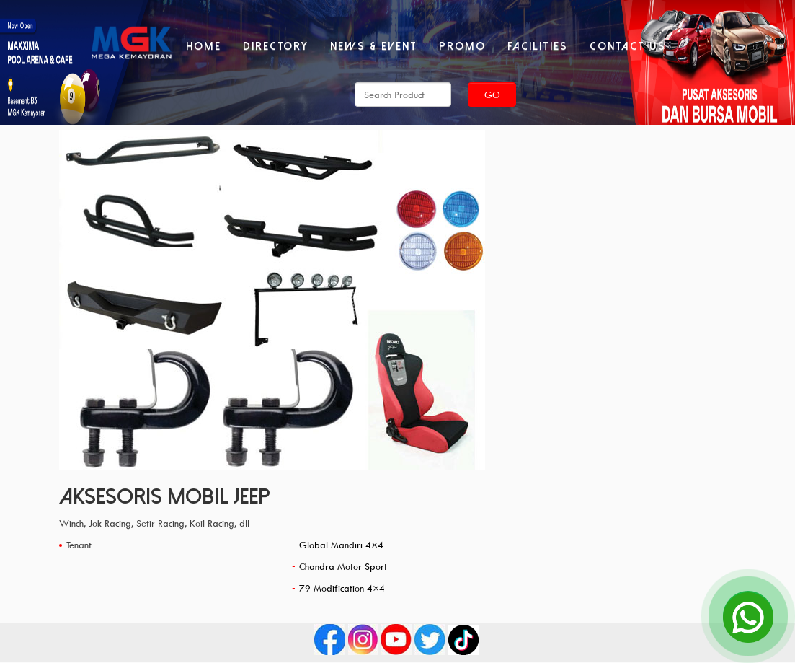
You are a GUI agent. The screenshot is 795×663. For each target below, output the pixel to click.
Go (492, 94)
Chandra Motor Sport (343, 566)
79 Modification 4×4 (342, 588)
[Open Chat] (748, 616)
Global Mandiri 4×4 (341, 544)
